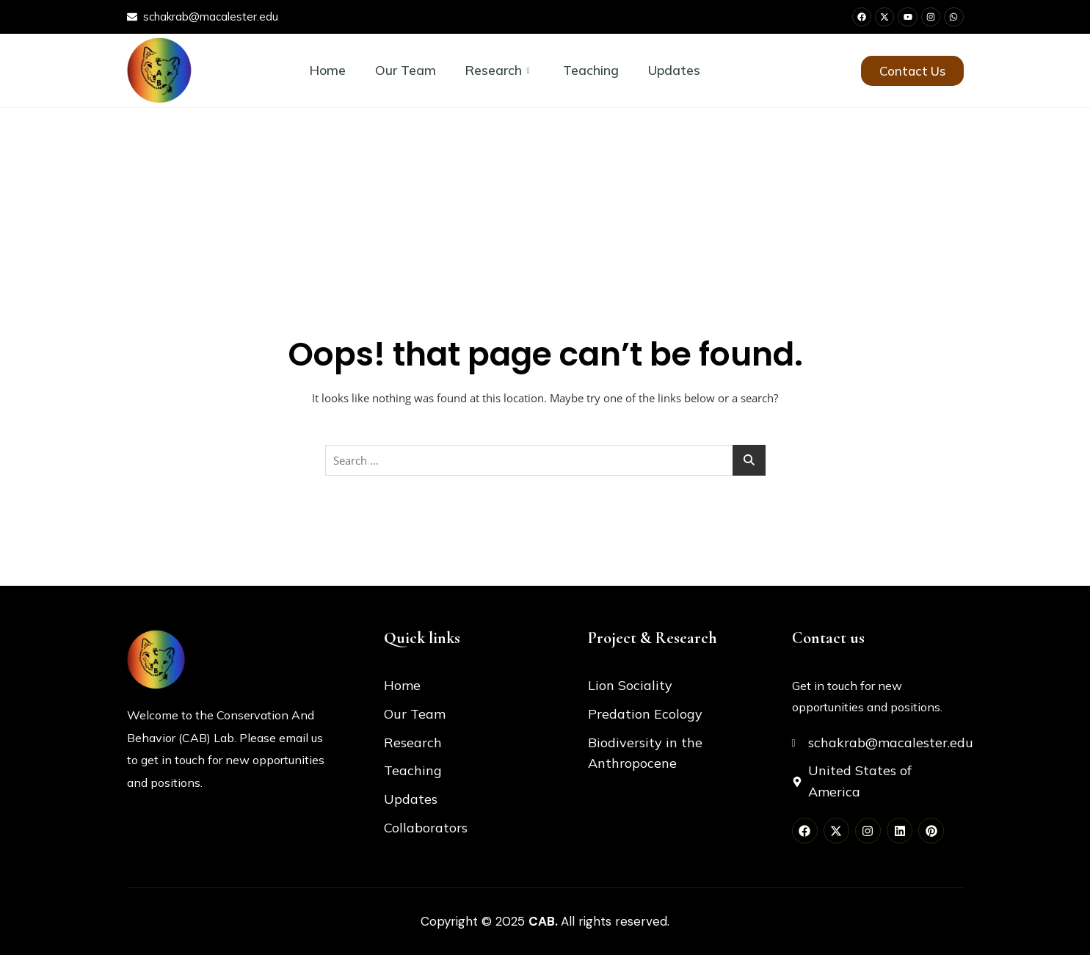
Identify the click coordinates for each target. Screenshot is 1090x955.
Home (326, 70)
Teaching (592, 70)
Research (497, 70)
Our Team (404, 70)
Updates (675, 70)
